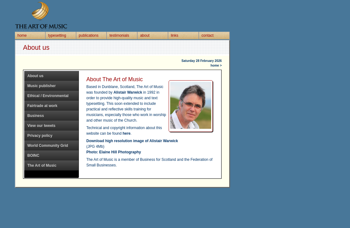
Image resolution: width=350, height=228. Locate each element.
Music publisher (41, 86)
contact (208, 35)
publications (88, 35)
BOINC (33, 155)
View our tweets (41, 125)
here (126, 133)
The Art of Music (42, 165)
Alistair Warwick (127, 92)
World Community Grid (47, 145)
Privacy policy (39, 135)
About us (35, 76)
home (22, 35)
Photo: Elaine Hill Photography (113, 152)
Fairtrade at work (42, 106)
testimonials (119, 35)
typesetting (57, 35)
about (144, 35)
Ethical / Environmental (48, 96)
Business (35, 116)
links (174, 35)
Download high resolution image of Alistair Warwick (132, 141)
